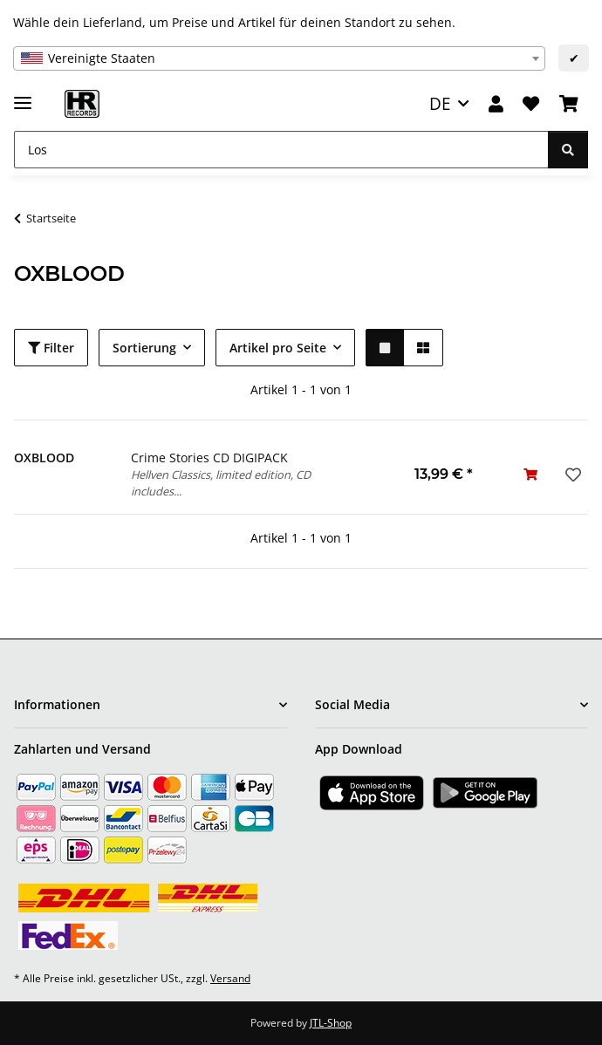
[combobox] (279, 58)
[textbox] (279, 58)
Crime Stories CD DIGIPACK (209, 457)
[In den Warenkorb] (530, 474)
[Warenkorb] (569, 104)
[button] (496, 104)
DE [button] (440, 103)
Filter (51, 347)
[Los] (281, 149)
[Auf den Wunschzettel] (571, 474)
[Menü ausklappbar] (22, 95)
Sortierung (144, 347)
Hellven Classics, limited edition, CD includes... (221, 483)
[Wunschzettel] (531, 104)
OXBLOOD (44, 457)
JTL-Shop (331, 1022)
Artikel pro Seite (277, 347)
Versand (230, 978)
